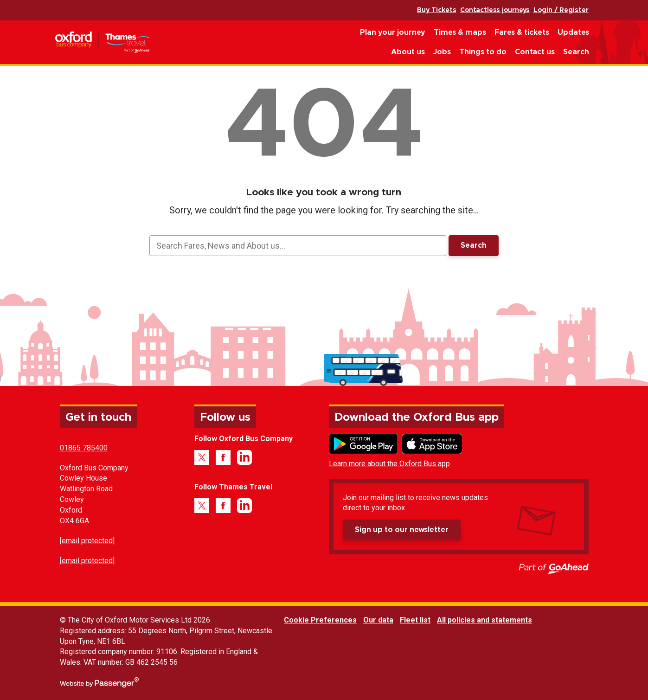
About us (408, 52)
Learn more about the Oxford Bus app (389, 463)
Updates (573, 32)
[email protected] (87, 540)
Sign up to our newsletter (402, 529)
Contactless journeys (495, 10)
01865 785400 (84, 447)
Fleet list (415, 620)
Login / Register (561, 10)
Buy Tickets (436, 10)
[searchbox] (297, 245)
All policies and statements (484, 620)
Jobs (442, 52)
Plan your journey (392, 32)
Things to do (483, 52)
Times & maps (460, 32)
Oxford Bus (102, 42)
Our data (378, 620)
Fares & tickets (521, 32)
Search (576, 52)
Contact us (535, 52)
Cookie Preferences (320, 620)
